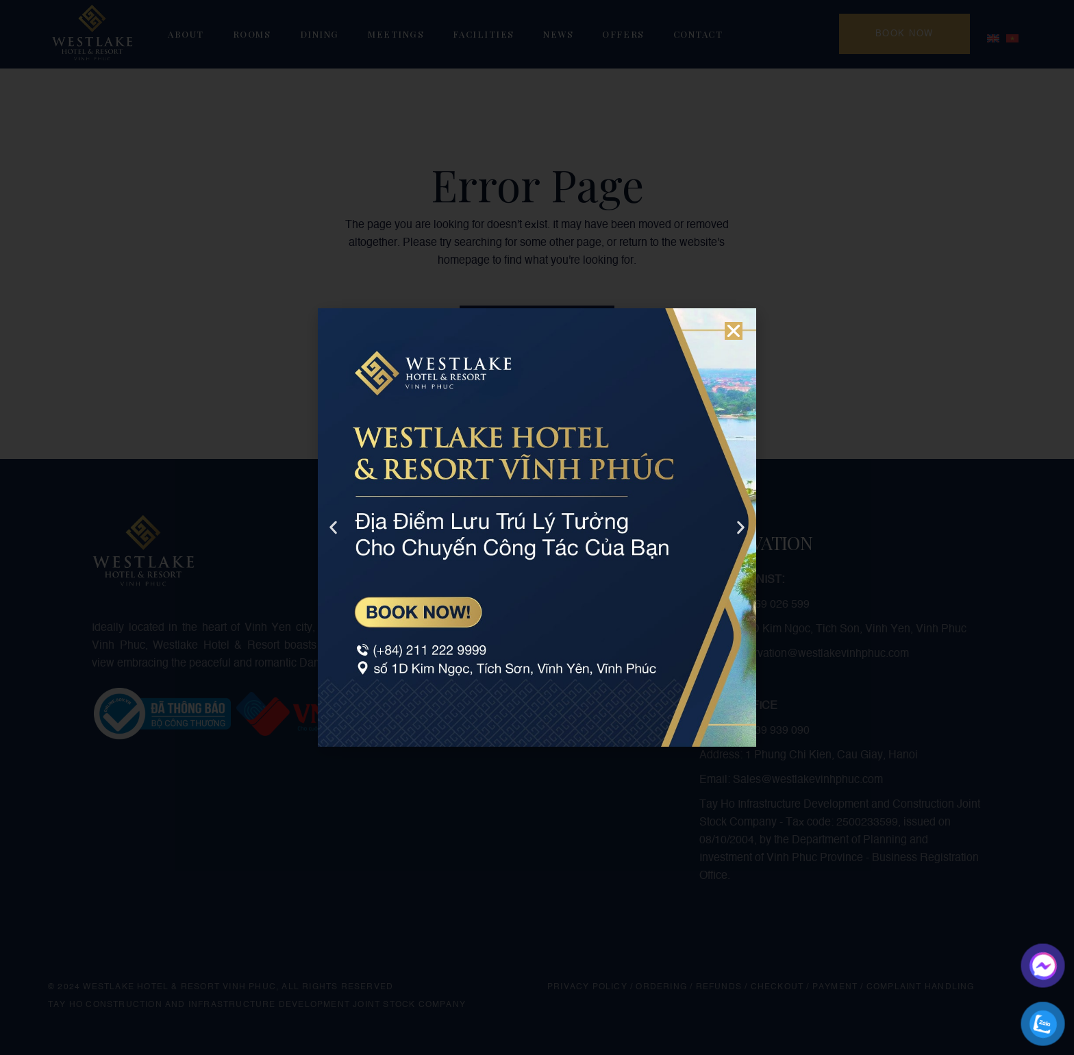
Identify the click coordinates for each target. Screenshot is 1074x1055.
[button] (733, 331)
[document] (537, 527)
